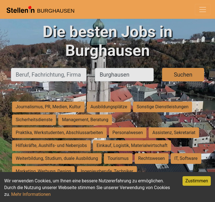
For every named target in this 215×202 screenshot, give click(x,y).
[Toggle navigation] (203, 9)
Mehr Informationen (31, 194)
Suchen (183, 74)
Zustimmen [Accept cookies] (196, 180)
